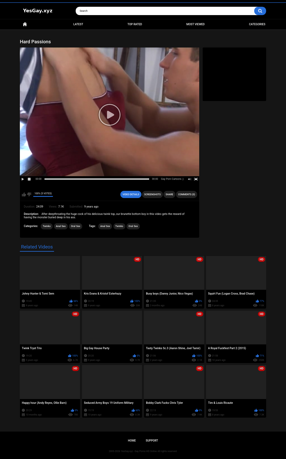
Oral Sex (75, 226)
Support (152, 440)
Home (25, 24)
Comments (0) (186, 194)
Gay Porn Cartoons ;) (172, 179)
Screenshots (152, 194)
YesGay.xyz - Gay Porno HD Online (139, 451)
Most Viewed (195, 24)
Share (169, 194)
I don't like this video (29, 194)
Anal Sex (61, 226)
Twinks (47, 226)
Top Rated (135, 24)
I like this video (24, 194)
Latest (78, 24)
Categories (257, 24)
